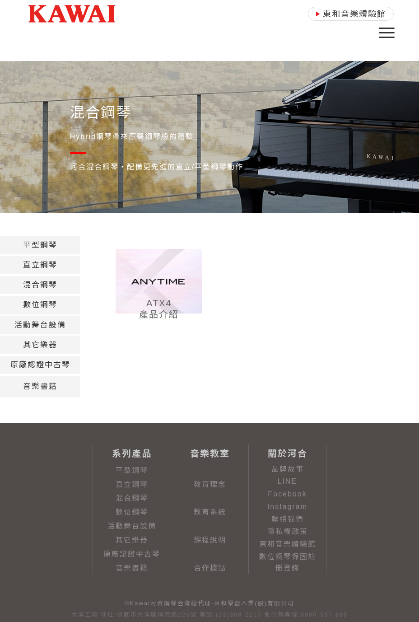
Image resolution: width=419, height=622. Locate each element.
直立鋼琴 (132, 484)
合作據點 (210, 568)
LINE (288, 481)
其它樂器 (132, 540)
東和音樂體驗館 (287, 544)
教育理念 (210, 484)
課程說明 (210, 540)
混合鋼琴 (132, 498)
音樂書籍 (132, 568)
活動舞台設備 (131, 526)
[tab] (40, 245)
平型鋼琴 (132, 470)
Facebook (287, 494)
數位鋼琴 (132, 512)
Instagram (287, 506)
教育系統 (210, 512)
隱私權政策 (287, 531)
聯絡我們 (287, 519)
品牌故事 (287, 469)
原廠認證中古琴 (131, 554)
